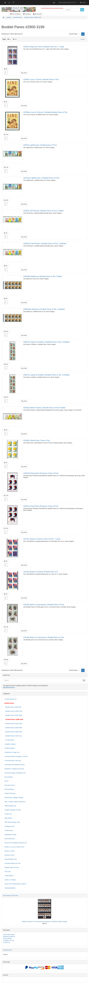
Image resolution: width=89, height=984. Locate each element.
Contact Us (6, 942)
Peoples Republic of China (13, 810)
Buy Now (24, 73)
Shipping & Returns (9, 936)
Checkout (27, 14)
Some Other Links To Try (68, 2)
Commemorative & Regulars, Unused (16, 756)
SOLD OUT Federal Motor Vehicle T (16, 884)
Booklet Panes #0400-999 (13, 707)
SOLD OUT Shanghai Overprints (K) (16, 843)
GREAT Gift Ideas (10, 793)
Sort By (82, 39)
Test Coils (8, 871)
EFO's (6, 781)
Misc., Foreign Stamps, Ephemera (15, 801)
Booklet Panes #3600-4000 (13, 732)
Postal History (9, 830)
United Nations (9, 875)
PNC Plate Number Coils (12, 822)
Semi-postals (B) (10, 838)
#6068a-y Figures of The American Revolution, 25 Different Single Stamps (44, 921)
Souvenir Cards (9, 855)
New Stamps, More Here (10, 895)
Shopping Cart (7, 950)
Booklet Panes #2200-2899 (13, 715)
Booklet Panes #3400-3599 (13, 727)
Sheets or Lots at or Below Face (14, 847)
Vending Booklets (10, 888)
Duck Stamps (9, 777)
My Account (37, 14)
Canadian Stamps (10, 744)
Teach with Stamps (9, 934)
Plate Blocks (8, 818)
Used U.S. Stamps (10, 880)
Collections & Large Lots (12, 752)
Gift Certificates (9, 789)
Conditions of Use (8, 940)
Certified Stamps (10, 748)
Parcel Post (8, 814)
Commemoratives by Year (12, 863)
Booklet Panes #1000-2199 (13, 711)
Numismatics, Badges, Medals (14, 797)
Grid (15, 39)
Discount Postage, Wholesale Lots (15, 773)
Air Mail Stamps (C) (10, 699)
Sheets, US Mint (10, 851)
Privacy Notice (7, 938)
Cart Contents (15, 14)
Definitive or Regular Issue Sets (14, 769)
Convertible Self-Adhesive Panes (15, 764)
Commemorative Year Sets (13, 760)
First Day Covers (10, 785)
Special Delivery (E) (11, 859)
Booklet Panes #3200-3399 (13, 723)
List (9, 39)
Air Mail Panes (9, 740)
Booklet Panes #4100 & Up (13, 736)
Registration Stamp (10, 834)
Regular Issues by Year (12, 867)
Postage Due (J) (10, 826)
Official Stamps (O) (10, 806)
